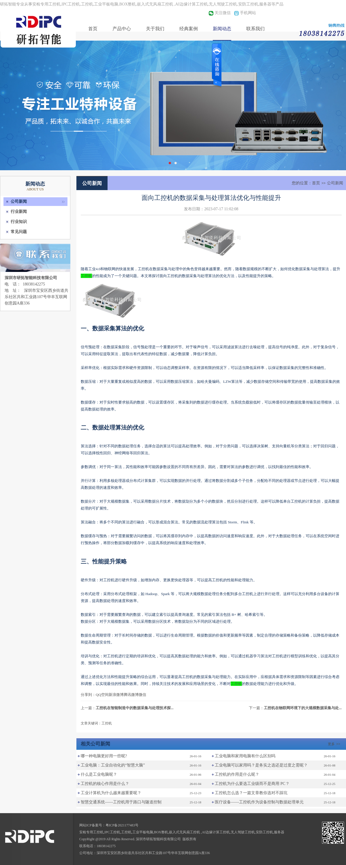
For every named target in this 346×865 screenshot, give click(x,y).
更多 (335, 744)
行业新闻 (19, 211)
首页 (92, 28)
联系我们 (255, 28)
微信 (142, 694)
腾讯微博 (131, 694)
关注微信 (223, 13)
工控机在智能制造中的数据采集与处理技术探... (135, 708)
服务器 (279, 832)
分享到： (88, 694)
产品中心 (121, 28)
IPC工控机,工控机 (117, 832)
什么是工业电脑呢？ (99, 774)
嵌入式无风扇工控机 (185, 832)
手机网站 (248, 13)
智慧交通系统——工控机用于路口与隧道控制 (121, 802)
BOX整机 (161, 832)
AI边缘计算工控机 (216, 832)
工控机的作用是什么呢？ (237, 774)
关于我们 (155, 28)
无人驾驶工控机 (243, 832)
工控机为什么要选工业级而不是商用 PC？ (252, 783)
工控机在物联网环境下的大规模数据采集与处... (303, 708)
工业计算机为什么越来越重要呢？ (111, 793)
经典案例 (188, 28)
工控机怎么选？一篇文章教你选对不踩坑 (251, 793)
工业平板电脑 (142, 832)
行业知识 (19, 221)
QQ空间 (102, 694)
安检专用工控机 (91, 832)
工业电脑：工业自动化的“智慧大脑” (113, 765)
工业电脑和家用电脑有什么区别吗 (245, 756)
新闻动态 (222, 28)
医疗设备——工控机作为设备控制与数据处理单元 (259, 802)
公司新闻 (19, 201)
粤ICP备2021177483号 (122, 825)
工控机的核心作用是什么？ (105, 783)
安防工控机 (264, 832)
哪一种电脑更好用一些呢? (104, 756)
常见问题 (19, 232)
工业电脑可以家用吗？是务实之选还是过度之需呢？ (261, 765)
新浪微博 (116, 694)
